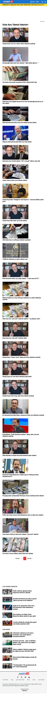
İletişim (34, 679)
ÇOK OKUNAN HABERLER (10, 586)
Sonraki (29, 558)
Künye (12, 679)
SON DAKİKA (6, 629)
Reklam (28, 679)
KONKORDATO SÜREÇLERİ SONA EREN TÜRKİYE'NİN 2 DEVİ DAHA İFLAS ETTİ (23, 5)
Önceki (18, 558)
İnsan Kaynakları (41, 679)
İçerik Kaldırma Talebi (20, 679)
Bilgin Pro (24, 690)
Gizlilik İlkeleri (5, 679)
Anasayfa (42, 21)
